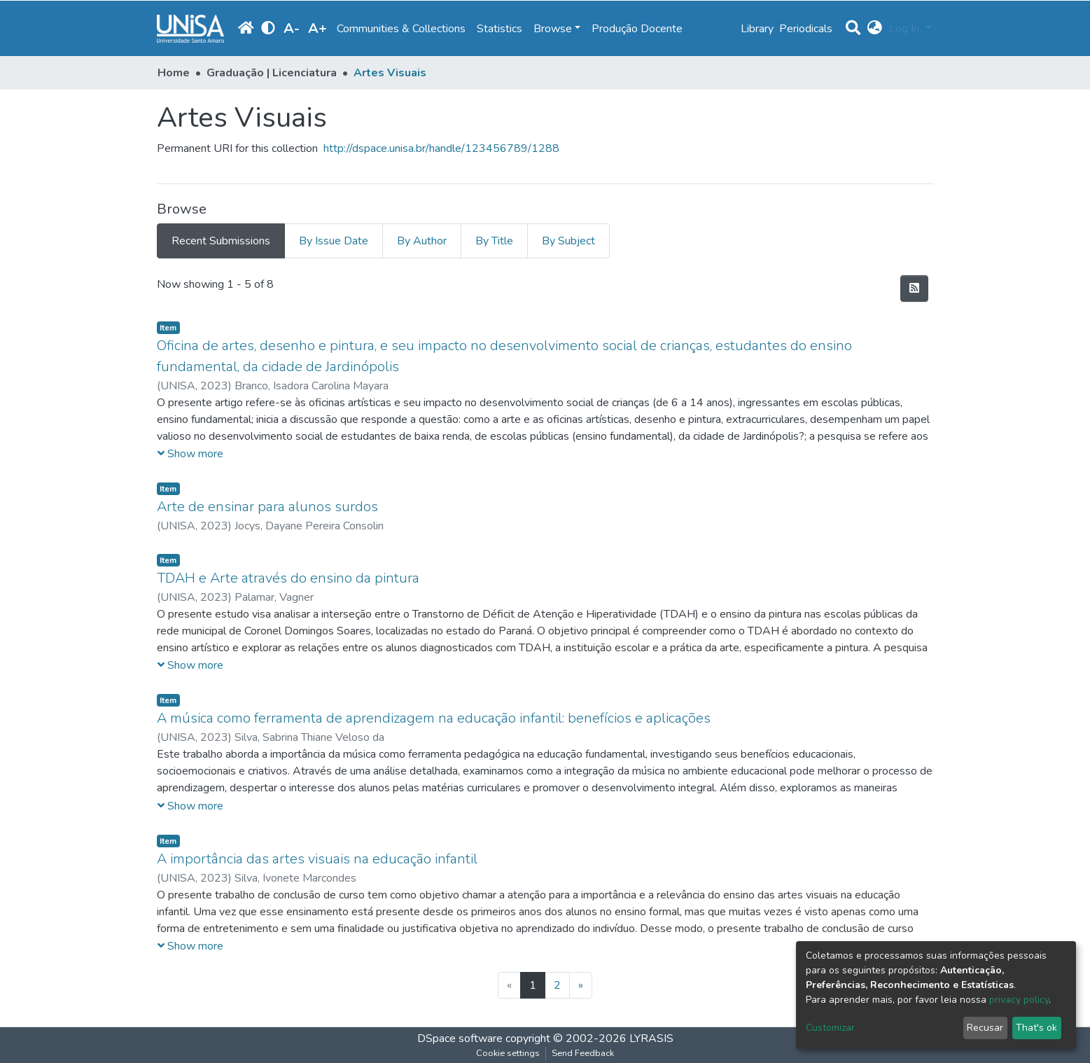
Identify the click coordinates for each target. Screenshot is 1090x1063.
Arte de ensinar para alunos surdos (267, 506)
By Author (422, 241)
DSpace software (460, 1038)
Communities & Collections (401, 28)
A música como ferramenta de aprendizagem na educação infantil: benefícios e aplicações (434, 718)
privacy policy (1019, 999)
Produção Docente (637, 28)
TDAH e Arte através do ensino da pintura (288, 578)
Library (757, 28)
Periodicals (805, 28)
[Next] (580, 985)
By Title (494, 241)
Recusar (985, 1027)
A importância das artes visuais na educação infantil (317, 858)
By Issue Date (333, 241)
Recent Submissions (221, 241)
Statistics (499, 28)
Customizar (830, 1027)
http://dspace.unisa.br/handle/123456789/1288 (441, 148)
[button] (874, 28)
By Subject (568, 241)
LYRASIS (651, 1038)
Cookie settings (508, 1053)
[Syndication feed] (914, 288)
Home (174, 73)
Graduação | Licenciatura (272, 73)
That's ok (1036, 1027)
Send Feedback (583, 1053)
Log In (905, 28)
